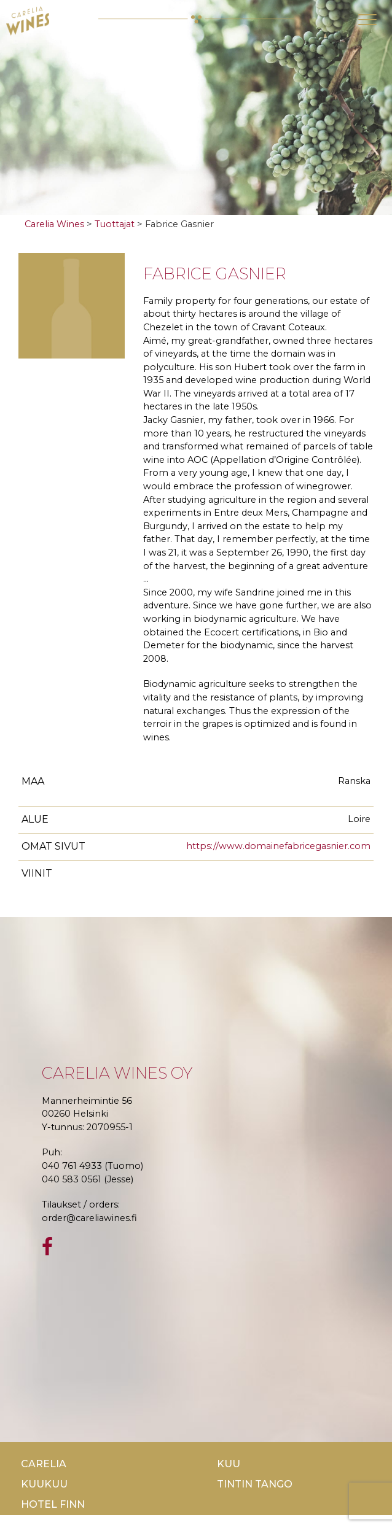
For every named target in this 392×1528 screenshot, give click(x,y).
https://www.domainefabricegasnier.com (278, 845)
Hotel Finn (53, 1504)
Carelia (43, 1464)
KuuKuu (44, 1484)
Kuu (228, 1464)
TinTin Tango (254, 1484)
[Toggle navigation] (367, 19)
